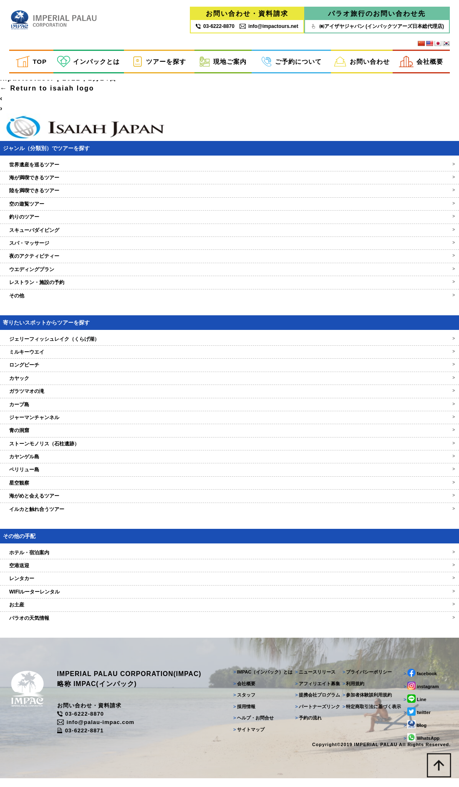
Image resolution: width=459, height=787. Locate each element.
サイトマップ (246, 737)
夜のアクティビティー (229, 263)
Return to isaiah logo (47, 94)
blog (414, 733)
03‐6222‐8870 (215, 26)
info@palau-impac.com (101, 730)
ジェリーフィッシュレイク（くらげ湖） (229, 345)
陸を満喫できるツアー (229, 197)
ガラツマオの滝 (229, 398)
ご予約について (291, 62)
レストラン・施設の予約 (229, 289)
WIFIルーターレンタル (229, 598)
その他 (229, 302)
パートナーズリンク (315, 714)
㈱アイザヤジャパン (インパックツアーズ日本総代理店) (377, 26)
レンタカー (229, 585)
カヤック (229, 385)
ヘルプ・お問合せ (251, 726)
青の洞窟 (229, 437)
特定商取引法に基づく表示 (370, 714)
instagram (420, 694)
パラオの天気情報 (229, 625)
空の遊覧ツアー (229, 211)
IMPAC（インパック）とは (260, 680)
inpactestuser (27, 84)
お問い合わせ (361, 62)
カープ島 (229, 411)
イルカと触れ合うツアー (229, 516)
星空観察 (229, 490)
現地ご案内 (223, 62)
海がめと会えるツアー (229, 502)
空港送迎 (229, 572)
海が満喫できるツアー (229, 184)
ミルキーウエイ (229, 359)
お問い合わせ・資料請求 (247, 13)
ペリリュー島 (229, 476)
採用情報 (242, 714)
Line (414, 707)
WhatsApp (421, 746)
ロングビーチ (229, 372)
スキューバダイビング (229, 237)
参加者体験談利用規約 (366, 703)
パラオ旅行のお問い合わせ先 (377, 13)
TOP (31, 62)
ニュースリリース (313, 680)
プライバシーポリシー (366, 680)
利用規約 (352, 691)
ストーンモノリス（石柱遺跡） (229, 450)
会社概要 (421, 62)
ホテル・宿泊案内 (229, 559)
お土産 (229, 611)
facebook (419, 681)
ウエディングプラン (229, 276)
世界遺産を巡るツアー (229, 171)
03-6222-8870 (86, 722)
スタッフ (242, 703)
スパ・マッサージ (229, 250)
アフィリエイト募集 (315, 691)
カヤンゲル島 (229, 463)
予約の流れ (306, 726)
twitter (416, 720)
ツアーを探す (159, 62)
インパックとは (88, 62)
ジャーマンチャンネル (229, 424)
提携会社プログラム (315, 703)
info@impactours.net (269, 26)
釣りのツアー (229, 223)
